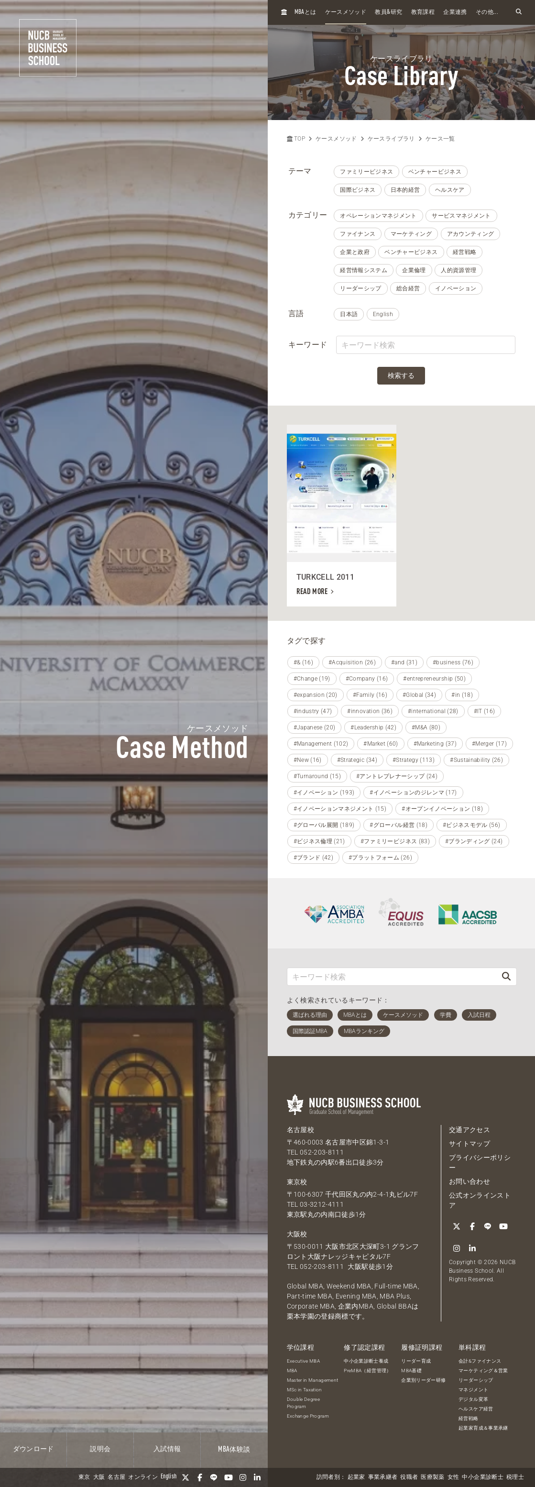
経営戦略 (464, 252)
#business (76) (453, 662)
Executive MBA (303, 1361)
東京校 (297, 1182)
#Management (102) (321, 743)
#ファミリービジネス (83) (395, 841)
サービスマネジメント (461, 215)
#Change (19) (312, 678)
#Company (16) (367, 678)
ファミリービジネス (366, 171)
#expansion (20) (316, 695)
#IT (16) (484, 711)
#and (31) (404, 662)
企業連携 (455, 12)
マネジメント (473, 1389)
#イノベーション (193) (324, 792)
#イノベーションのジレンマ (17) (413, 792)
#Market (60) (380, 743)
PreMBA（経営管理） (367, 1370)
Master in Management (312, 1380)
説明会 (100, 1449)
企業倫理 (414, 270)
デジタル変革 (473, 1399)
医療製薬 (432, 1477)
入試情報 (167, 1449)
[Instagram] (243, 1477)
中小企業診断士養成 (366, 1361)
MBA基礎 (411, 1370)
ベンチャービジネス (434, 171)
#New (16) (308, 760)
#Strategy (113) (414, 760)
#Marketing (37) (435, 743)
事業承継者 (383, 1477)
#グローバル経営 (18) (398, 825)
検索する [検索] (401, 375)
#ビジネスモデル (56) (472, 825)
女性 (453, 1477)
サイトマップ (469, 1143)
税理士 (515, 1477)
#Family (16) (370, 695)
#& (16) (303, 662)
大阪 (99, 1477)
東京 (84, 1477)
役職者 (409, 1477)
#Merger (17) (489, 743)
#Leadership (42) (373, 727)
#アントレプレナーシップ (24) (396, 776)
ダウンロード (33, 1449)
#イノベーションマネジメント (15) (340, 808)
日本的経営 (405, 190)
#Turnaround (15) (317, 776)
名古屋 (116, 1477)
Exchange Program (308, 1416)
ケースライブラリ (391, 138)
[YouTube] (228, 1477)
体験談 (234, 1450)
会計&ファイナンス (480, 1361)
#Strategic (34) (357, 760)
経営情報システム (363, 270)
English (383, 314)
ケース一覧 (440, 138)
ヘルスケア (450, 190)
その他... (487, 12)
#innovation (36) (370, 711)
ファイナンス (357, 234)
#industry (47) (313, 711)
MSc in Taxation (304, 1389)
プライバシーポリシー (480, 1162)
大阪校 (297, 1234)
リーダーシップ (360, 288)
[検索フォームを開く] (518, 12)
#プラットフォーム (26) (380, 857)
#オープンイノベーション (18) (442, 808)
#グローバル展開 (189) (324, 825)
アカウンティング (470, 234)
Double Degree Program (303, 1403)
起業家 (356, 1477)
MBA (292, 1370)
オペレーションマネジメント (378, 215)
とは (306, 12)
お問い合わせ (469, 1181)
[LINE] (214, 1477)
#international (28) (433, 711)
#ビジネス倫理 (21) (319, 841)
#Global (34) (419, 695)
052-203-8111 (322, 1152)
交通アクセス (469, 1130)
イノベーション (455, 288)
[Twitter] (185, 1477)
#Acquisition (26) (352, 662)
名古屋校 (300, 1130)
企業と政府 (355, 252)
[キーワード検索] (392, 976)
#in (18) (462, 695)
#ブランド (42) (314, 857)
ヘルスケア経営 (476, 1408)
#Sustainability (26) (476, 760)
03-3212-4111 (322, 1204)
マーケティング (411, 234)
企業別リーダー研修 (423, 1380)
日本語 (349, 314)
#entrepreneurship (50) (434, 678)
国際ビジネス (357, 190)
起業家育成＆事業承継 (483, 1428)
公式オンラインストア (480, 1200)
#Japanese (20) (315, 727)
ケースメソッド (345, 12)
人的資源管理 (458, 270)
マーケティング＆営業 (483, 1370)
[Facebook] (200, 1477)
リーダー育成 (416, 1361)
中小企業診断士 (482, 1477)
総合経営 (408, 288)
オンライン (143, 1477)
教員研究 (388, 12)
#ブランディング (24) (474, 841)
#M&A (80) (426, 727)
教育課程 (423, 12)
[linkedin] (257, 1477)
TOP (296, 138)
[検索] (506, 976)
